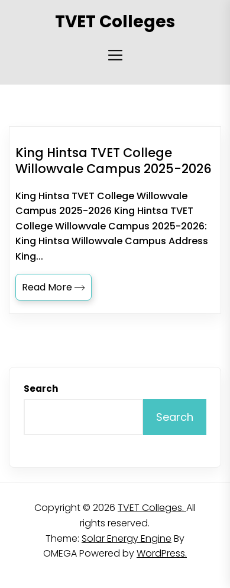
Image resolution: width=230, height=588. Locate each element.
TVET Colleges (115, 22)
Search (41, 388)
